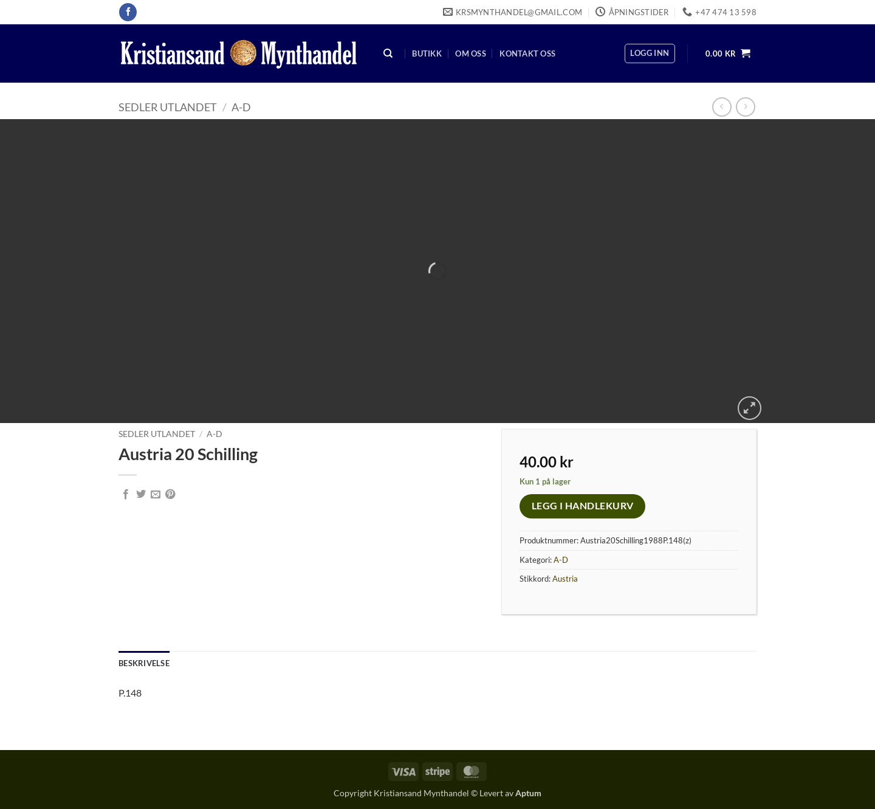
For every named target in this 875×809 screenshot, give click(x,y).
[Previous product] (745, 106)
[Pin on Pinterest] (170, 494)
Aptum (528, 793)
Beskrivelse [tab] (144, 663)
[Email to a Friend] (155, 494)
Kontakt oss (527, 53)
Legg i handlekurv (583, 505)
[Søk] (388, 54)
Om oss (470, 53)
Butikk (427, 53)
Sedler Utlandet (167, 107)
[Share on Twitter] (141, 494)
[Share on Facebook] (126, 494)
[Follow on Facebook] (128, 12)
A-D (241, 107)
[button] (649, 53)
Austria (565, 579)
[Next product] (721, 106)
